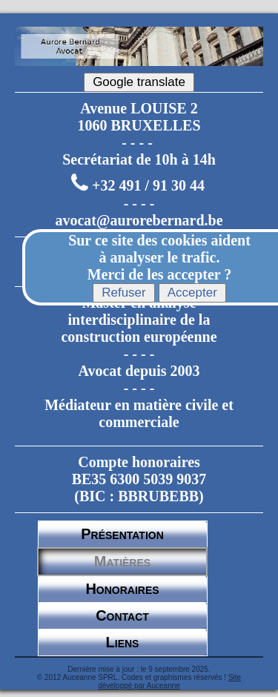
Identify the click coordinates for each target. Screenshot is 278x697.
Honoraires (122, 589)
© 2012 (49, 677)
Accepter (192, 292)
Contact (122, 615)
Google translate (139, 82)
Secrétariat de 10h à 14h (139, 159)
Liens (122, 642)
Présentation (122, 534)
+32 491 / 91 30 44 (148, 186)
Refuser (124, 292)
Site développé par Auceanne (169, 681)
